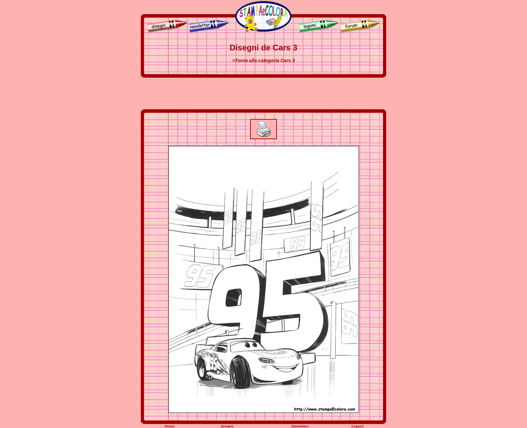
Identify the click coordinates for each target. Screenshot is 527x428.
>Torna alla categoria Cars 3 (263, 60)
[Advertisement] (263, 93)
